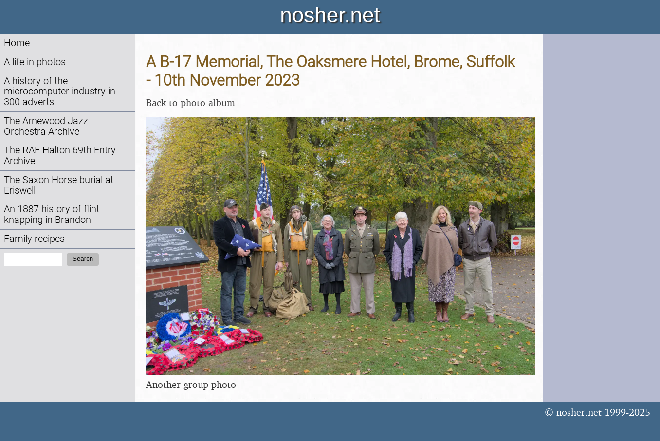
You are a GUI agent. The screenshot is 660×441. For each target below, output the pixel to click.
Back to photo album (190, 102)
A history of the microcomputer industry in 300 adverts (59, 91)
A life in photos (35, 62)
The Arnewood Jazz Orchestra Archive (46, 126)
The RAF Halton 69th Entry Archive (60, 155)
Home (17, 43)
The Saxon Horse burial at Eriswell (58, 185)
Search (83, 258)
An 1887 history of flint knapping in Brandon (51, 214)
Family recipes (34, 238)
